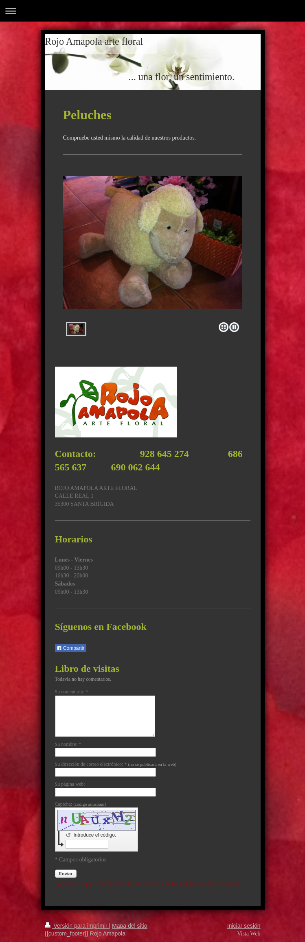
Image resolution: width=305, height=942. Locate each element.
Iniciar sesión (244, 925)
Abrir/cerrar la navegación (152, 11)
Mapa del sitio (129, 925)
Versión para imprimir (77, 925)
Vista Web (248, 934)
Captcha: (80, 804)
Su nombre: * (68, 744)
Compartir (71, 648)
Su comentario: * (71, 692)
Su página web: (70, 784)
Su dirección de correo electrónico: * (116, 764)
